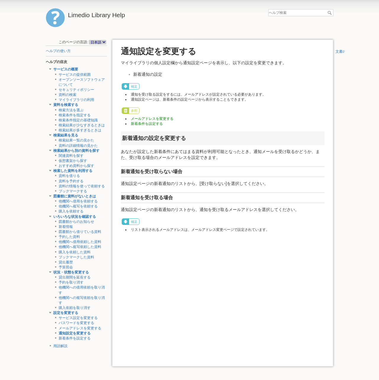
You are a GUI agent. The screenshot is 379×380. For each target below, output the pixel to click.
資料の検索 (67, 95)
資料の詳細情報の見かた (78, 146)
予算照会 (66, 267)
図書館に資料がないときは (74, 196)
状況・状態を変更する (71, 272)
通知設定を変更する (75, 333)
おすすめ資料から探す (76, 166)
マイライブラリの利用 (76, 100)
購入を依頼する (71, 211)
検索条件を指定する (75, 115)
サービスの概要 (65, 69)
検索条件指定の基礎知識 (78, 120)
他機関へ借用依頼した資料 (80, 242)
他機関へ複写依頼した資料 (80, 247)
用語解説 (60, 346)
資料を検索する (65, 105)
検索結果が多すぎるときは (80, 130)
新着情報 (66, 227)
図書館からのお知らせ (76, 222)
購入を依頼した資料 (75, 252)
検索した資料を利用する (72, 171)
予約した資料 (69, 237)
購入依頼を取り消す (75, 308)
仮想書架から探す (73, 161)
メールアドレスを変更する (80, 328)
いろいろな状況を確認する (74, 217)
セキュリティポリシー (76, 90)
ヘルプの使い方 (58, 51)
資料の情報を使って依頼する (82, 186)
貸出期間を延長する (75, 277)
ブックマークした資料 (76, 257)
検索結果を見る (65, 135)
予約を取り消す (71, 282)
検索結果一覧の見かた (76, 140)
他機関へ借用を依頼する (78, 201)
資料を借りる (69, 176)
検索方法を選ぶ (71, 110)
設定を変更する (65, 313)
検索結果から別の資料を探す (76, 151)
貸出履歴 (66, 262)
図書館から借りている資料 (80, 232)
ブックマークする (73, 191)
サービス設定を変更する (78, 318)
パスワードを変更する (76, 323)
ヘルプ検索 (330, 13)
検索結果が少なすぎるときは (82, 125)
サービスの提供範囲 (75, 75)
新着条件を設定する (75, 338)
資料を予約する (71, 181)
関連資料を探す (71, 156)
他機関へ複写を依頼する (78, 206)
